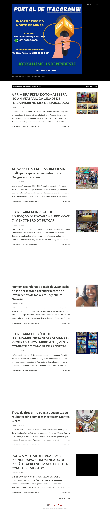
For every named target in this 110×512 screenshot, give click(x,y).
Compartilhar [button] (16, 127)
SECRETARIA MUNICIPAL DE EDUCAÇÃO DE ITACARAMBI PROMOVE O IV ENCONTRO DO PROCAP (41, 216)
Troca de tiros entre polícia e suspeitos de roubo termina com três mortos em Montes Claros (41, 417)
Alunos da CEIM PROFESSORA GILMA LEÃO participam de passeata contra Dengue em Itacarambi (38, 173)
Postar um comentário (31, 127)
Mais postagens (64, 498)
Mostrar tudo (91, 86)
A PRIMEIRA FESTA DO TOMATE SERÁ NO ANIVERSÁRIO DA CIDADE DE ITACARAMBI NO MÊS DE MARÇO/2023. (40, 99)
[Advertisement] (41, 148)
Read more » (66, 127)
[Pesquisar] (89, 5)
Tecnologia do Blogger (55, 505)
